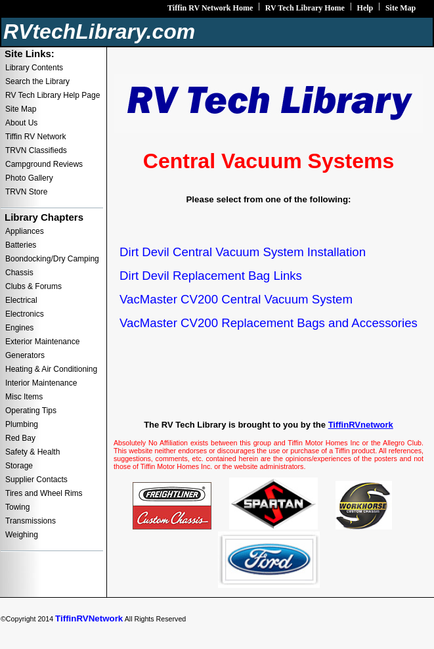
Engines (19, 327)
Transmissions (30, 521)
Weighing (21, 534)
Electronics (24, 314)
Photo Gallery (29, 178)
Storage (19, 465)
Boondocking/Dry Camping (52, 258)
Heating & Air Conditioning (51, 369)
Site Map (400, 7)
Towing (17, 507)
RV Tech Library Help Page (52, 95)
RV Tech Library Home (305, 7)
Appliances (24, 231)
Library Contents (34, 67)
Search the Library (37, 81)
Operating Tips (30, 410)
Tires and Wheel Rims (44, 493)
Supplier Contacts (36, 479)
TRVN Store (26, 191)
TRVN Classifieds (36, 150)
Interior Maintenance (41, 383)
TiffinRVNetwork (89, 618)
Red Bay (20, 438)
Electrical (21, 300)
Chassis (19, 272)
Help (365, 7)
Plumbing (21, 424)
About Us (21, 122)
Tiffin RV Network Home (210, 7)
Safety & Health (32, 452)
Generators (25, 355)
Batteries (20, 245)
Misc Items (24, 396)
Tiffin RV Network (35, 136)
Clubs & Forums (33, 286)
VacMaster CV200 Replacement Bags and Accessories (268, 323)
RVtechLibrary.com (99, 31)
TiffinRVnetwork (360, 425)
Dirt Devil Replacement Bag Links (210, 275)
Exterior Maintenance (42, 341)
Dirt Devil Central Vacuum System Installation (242, 252)
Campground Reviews (44, 164)
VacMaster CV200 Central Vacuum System (236, 299)
